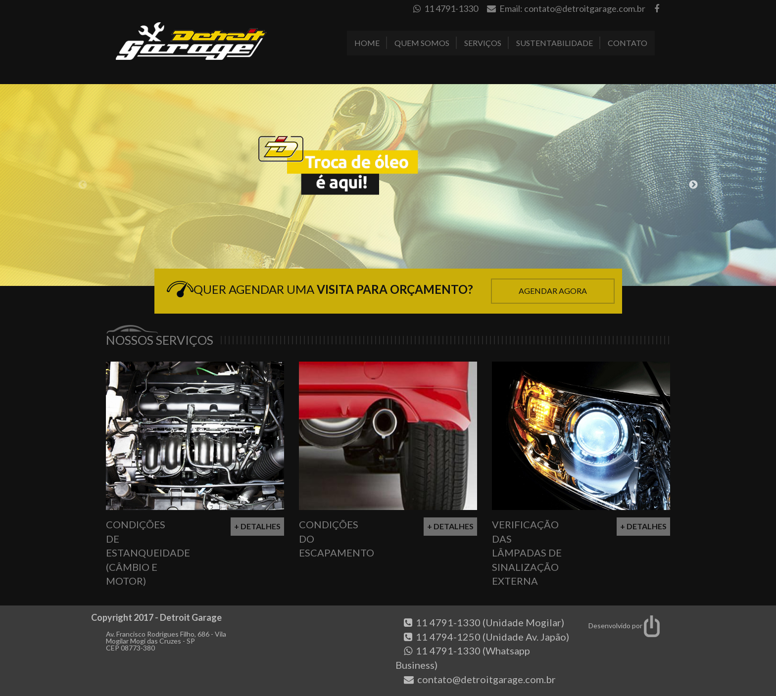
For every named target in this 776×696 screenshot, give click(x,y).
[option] (388, 185)
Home (367, 42)
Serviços (482, 42)
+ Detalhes (257, 526)
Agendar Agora (553, 290)
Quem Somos (421, 42)
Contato (627, 42)
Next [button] (693, 185)
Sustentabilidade (554, 42)
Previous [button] (83, 185)
